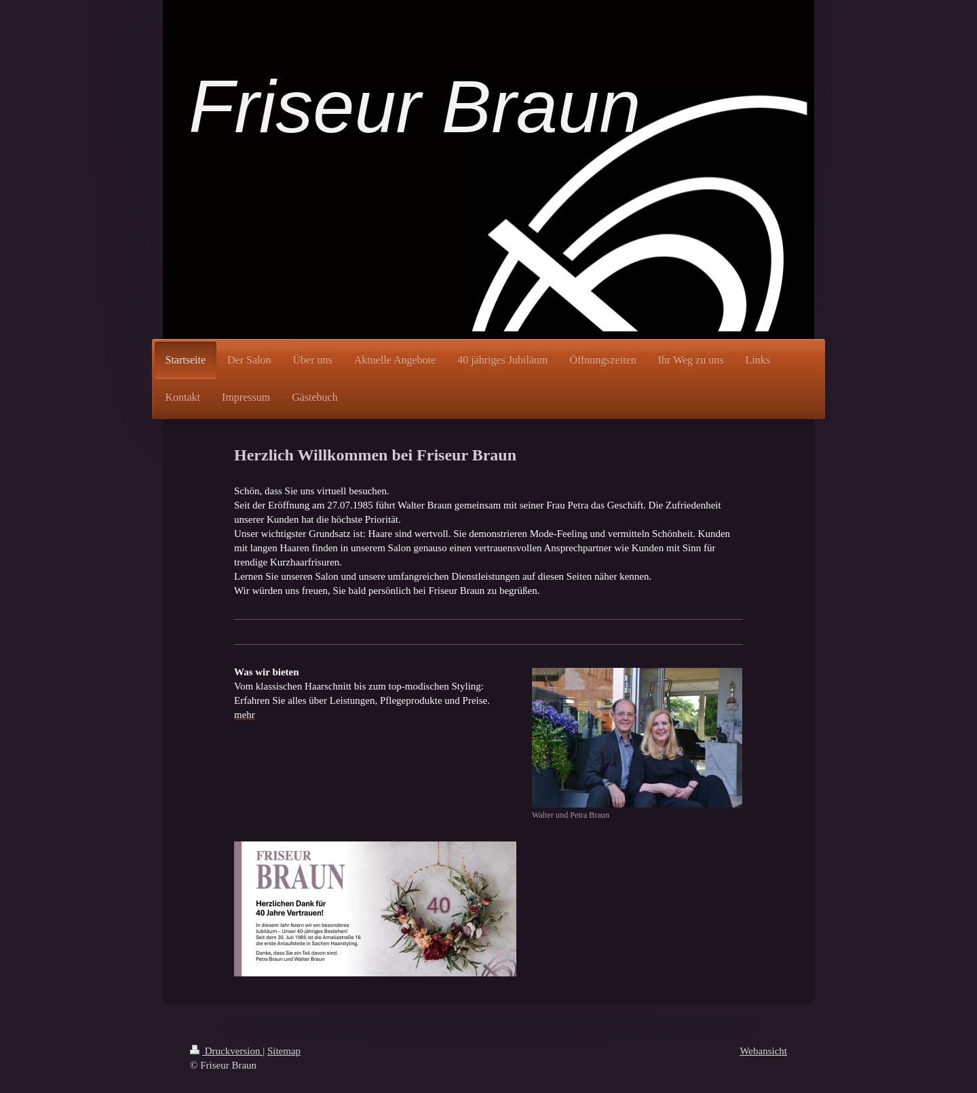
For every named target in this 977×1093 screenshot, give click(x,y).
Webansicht (763, 1051)
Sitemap (284, 1051)
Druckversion (226, 1051)
